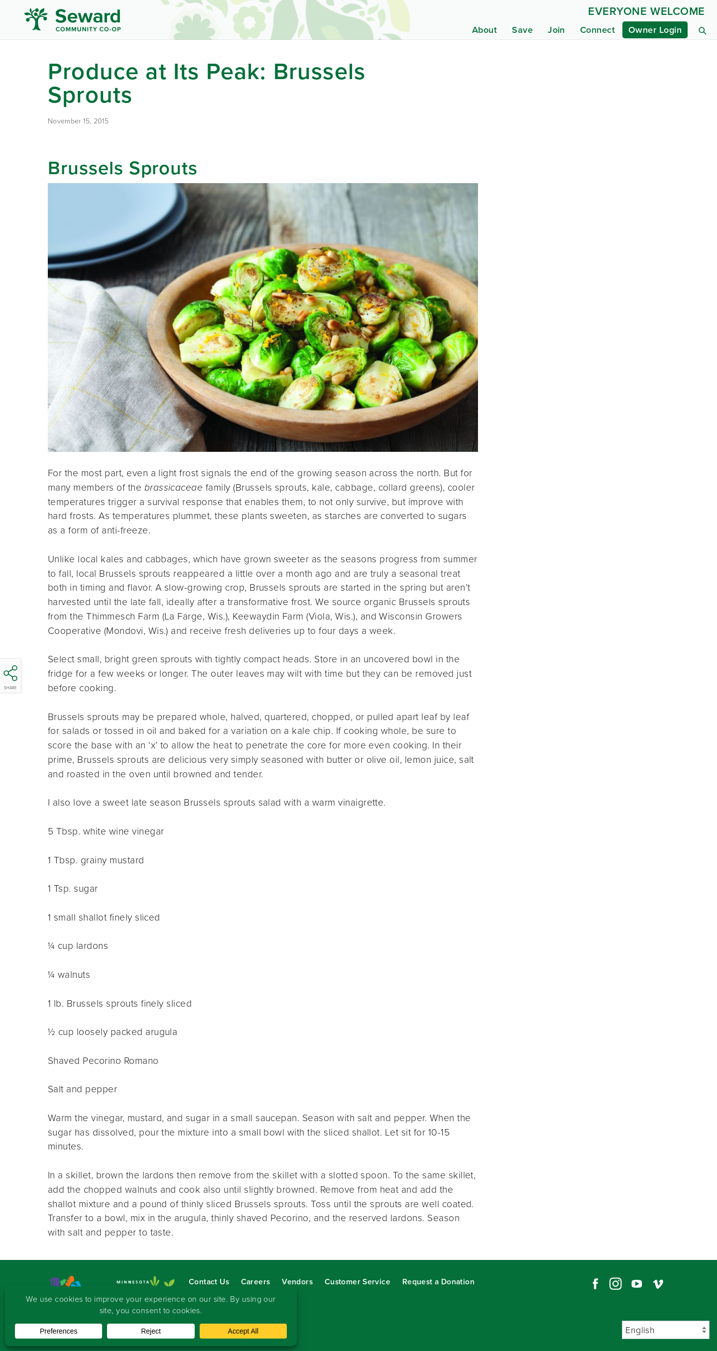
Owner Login (655, 29)
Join (556, 29)
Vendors (297, 1281)
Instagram (615, 1284)
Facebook (594, 1284)
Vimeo (658, 1284)
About (484, 29)
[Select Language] (666, 1330)
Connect (597, 29)
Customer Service (357, 1281)
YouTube (637, 1284)
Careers (255, 1281)
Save (522, 29)
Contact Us (209, 1281)
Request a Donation (438, 1281)
